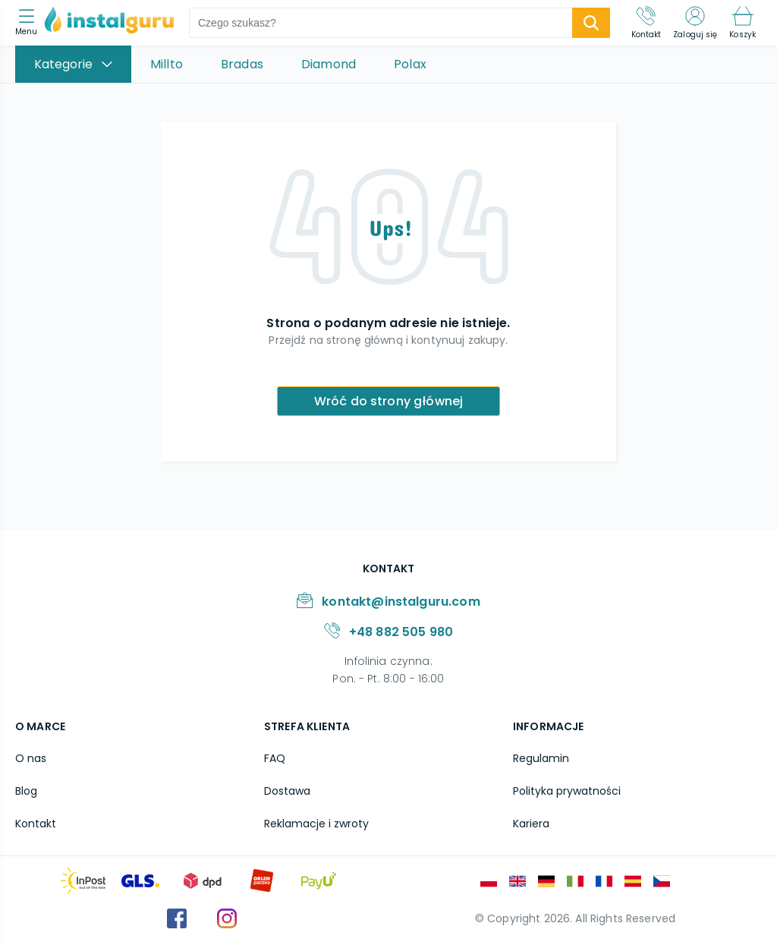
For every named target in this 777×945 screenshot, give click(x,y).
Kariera (531, 823)
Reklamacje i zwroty (316, 823)
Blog (26, 791)
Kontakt (35, 823)
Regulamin (541, 758)
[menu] (30, 23)
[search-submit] (591, 23)
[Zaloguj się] (695, 23)
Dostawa (287, 791)
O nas (30, 758)
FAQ (274, 758)
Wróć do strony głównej (389, 401)
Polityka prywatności (567, 791)
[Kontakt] (646, 23)
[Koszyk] (742, 23)
